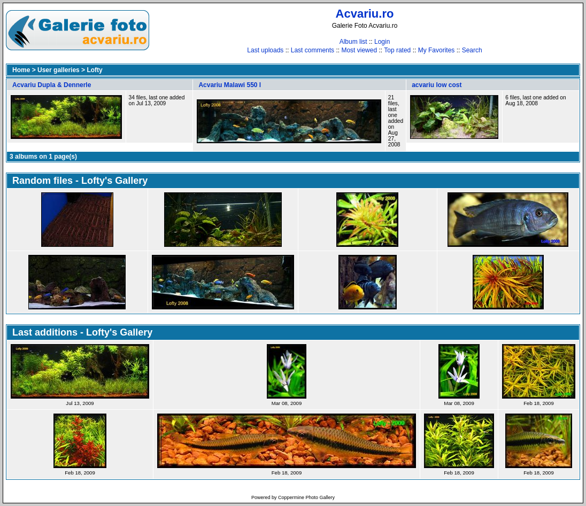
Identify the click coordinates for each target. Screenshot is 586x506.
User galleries (58, 70)
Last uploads (265, 50)
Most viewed (359, 50)
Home (21, 70)
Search (472, 50)
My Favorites (436, 50)
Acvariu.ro (365, 13)
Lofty (94, 70)
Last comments (312, 50)
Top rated (397, 50)
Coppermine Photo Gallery (306, 497)
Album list (353, 41)
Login (382, 41)
